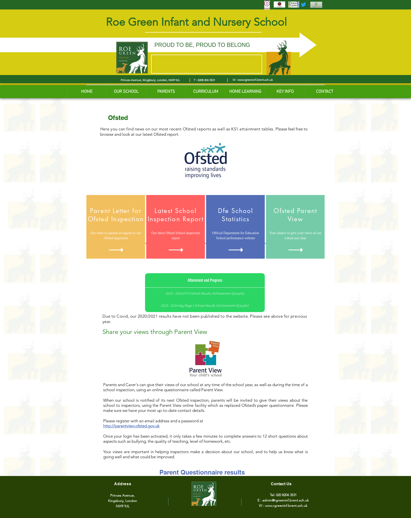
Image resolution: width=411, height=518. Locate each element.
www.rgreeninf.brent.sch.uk (255, 80)
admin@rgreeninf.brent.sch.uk (285, 500)
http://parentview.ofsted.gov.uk (131, 426)
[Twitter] (303, 4)
